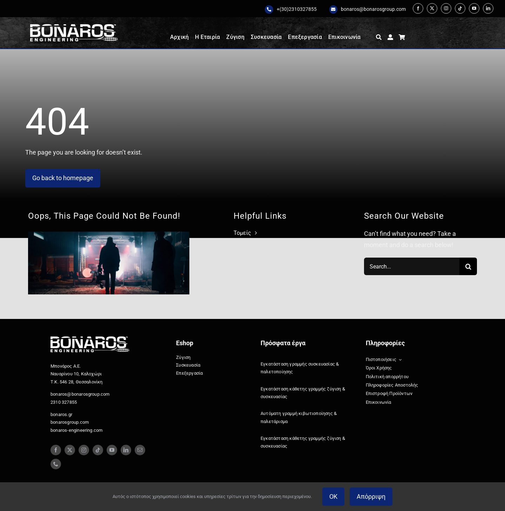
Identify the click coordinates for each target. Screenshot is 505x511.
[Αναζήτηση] (379, 37)
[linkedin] (488, 8)
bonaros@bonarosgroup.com (373, 9)
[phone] (55, 464)
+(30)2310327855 (297, 9)
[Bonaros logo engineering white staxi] (74, 27)
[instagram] (446, 8)
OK (333, 496)
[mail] (140, 450)
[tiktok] (460, 8)
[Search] (468, 266)
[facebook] (418, 8)
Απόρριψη (371, 496)
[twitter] (432, 8)
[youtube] (474, 8)
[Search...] (411, 266)
